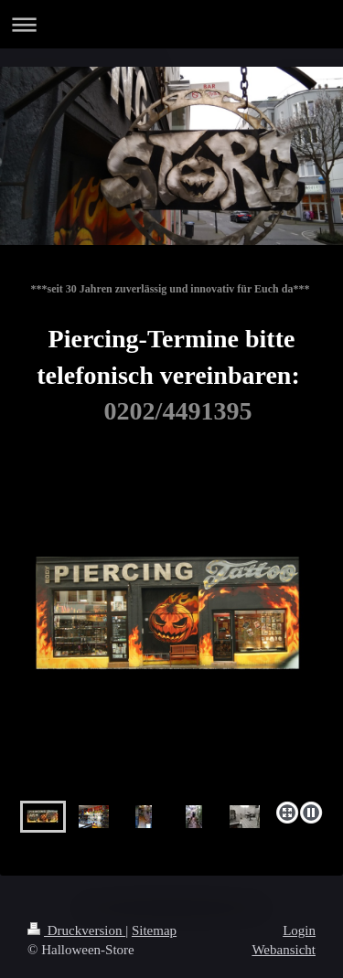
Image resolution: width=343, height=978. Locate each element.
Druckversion (76, 930)
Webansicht (284, 949)
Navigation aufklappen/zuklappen (171, 24)
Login (299, 930)
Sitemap (154, 930)
